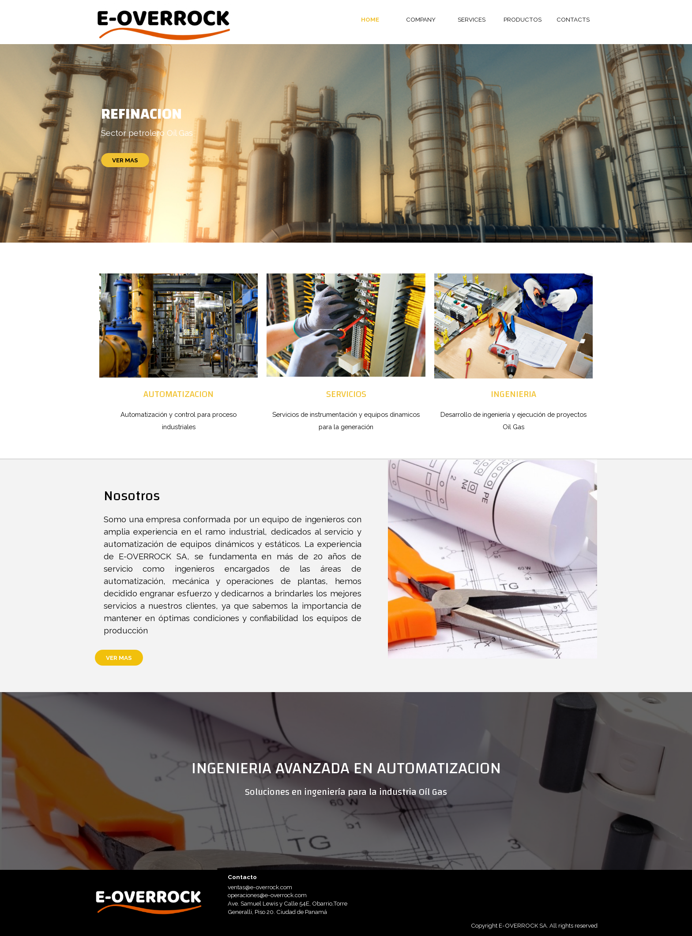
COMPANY (421, 19)
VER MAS (125, 160)
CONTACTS (573, 19)
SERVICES (471, 19)
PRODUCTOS (523, 19)
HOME (370, 19)
